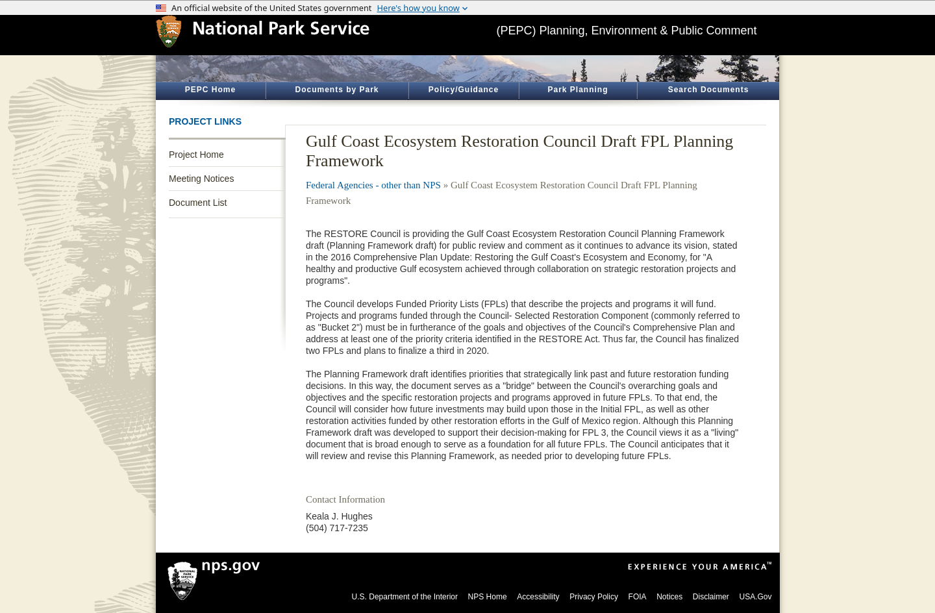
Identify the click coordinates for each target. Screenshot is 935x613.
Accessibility (538, 596)
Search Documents (708, 89)
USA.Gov (755, 596)
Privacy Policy (593, 596)
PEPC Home (210, 89)
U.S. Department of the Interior (405, 596)
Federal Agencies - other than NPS (373, 185)
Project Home (196, 154)
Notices (669, 596)
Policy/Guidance (464, 89)
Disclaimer (711, 596)
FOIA (638, 596)
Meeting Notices (201, 178)
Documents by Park (337, 89)
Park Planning (577, 89)
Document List (198, 202)
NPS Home (487, 596)
